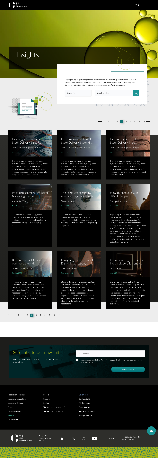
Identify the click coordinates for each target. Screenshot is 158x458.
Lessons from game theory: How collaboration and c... (126, 261)
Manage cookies (85, 416)
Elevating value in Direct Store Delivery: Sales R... (26, 140)
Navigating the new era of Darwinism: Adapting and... (77, 261)
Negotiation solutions (16, 395)
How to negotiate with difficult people (124, 194)
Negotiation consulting (17, 399)
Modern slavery (85, 403)
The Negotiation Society (54, 407)
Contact (46, 403)
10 (144, 121)
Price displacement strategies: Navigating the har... (30, 194)
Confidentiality (85, 399)
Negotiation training (15, 403)
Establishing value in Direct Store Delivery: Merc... (126, 140)
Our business (13, 420)
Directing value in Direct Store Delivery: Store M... (76, 140)
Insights (11, 416)
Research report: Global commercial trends (26, 261)
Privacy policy (84, 407)
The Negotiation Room (53, 411)
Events (10, 407)
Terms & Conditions (87, 411)
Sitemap (111, 438)
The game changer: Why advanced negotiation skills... (78, 194)
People (46, 395)
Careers (46, 399)
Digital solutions (14, 411)
